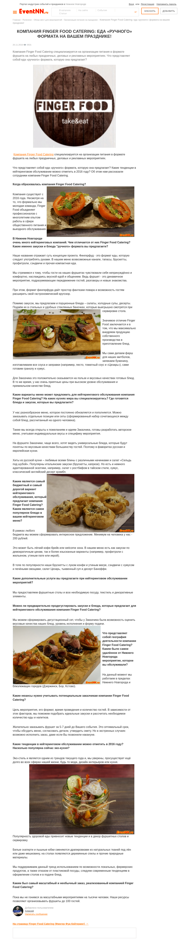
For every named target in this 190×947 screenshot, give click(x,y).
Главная (16, 20)
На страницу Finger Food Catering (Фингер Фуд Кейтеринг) (51, 923)
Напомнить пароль (166, 4)
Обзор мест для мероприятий (48, 20)
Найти (54, 12)
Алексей (29, 911)
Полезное (27, 20)
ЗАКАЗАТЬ (150, 11)
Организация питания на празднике (81, 20)
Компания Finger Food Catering (33, 154)
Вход (131, 4)
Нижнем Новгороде (76, 4)
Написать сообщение (36, 914)
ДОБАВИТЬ (169, 11)
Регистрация (147, 4)
